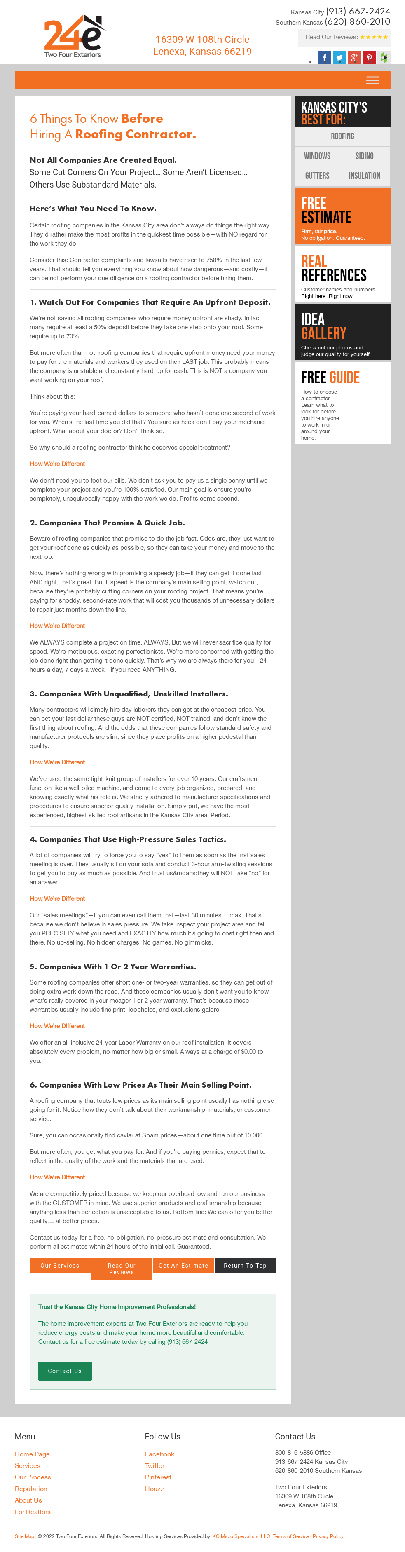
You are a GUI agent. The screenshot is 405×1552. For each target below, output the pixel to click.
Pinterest (158, 1477)
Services (27, 1465)
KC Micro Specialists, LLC (241, 1536)
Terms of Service (291, 1536)
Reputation (31, 1488)
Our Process (33, 1477)
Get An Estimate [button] (183, 1265)
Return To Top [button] (245, 1265)
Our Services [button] (60, 1265)
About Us (28, 1500)
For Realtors (33, 1511)
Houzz (154, 1488)
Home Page (32, 1454)
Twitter (154, 1465)
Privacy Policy (327, 1536)
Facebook (159, 1454)
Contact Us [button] (65, 1371)
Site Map (24, 1536)
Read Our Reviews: (347, 36)
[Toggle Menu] (373, 80)
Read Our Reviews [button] (123, 1268)
